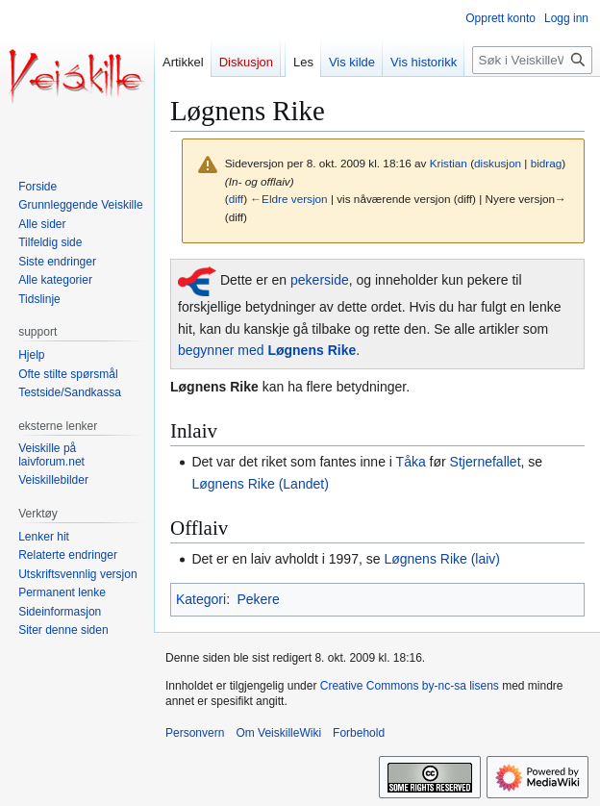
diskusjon (497, 163)
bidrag (546, 163)
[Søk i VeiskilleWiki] (532, 60)
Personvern (194, 733)
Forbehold (359, 733)
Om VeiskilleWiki (278, 733)
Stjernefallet (485, 461)
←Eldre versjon (288, 198)
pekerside (319, 281)
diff (236, 198)
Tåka (411, 461)
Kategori (201, 599)
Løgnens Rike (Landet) (259, 483)
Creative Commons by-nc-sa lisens (409, 686)
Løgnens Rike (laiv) (442, 559)
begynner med (267, 350)
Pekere (258, 599)
